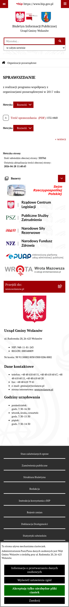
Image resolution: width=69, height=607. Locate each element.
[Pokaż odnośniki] (4, 4)
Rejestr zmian (34, 512)
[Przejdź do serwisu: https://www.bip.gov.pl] (34, 4)
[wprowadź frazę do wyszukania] (29, 41)
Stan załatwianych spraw (35, 453)
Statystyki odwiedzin (34, 535)
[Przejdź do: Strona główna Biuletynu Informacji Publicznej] (3, 63)
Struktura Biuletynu (34, 477)
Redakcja (34, 488)
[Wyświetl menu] (65, 4)
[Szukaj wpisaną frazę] (60, 41)
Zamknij (34, 600)
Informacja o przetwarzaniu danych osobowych (34, 570)
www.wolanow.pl (43, 389)
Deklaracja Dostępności (34, 524)
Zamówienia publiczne (34, 465)
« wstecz (60, 139)
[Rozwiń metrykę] (23, 105)
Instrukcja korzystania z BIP (34, 500)
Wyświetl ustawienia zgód (34, 580)
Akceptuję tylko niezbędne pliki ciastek (34, 590)
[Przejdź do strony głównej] (34, 23)
